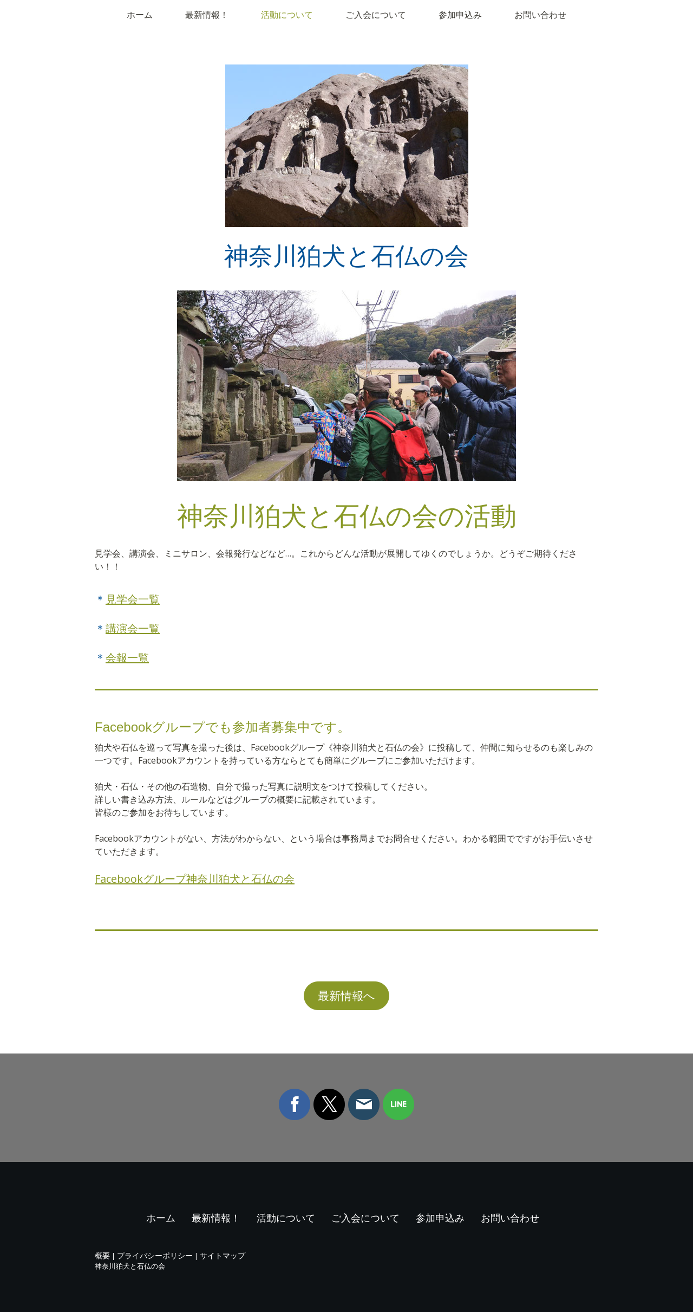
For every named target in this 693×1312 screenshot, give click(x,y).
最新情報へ (346, 995)
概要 (102, 1255)
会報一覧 (127, 657)
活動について (287, 15)
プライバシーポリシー (155, 1255)
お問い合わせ (540, 15)
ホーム (140, 15)
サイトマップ (222, 1255)
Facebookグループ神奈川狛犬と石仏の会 (195, 878)
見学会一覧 (133, 599)
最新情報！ (206, 15)
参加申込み (460, 15)
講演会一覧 (133, 628)
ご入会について (375, 15)
